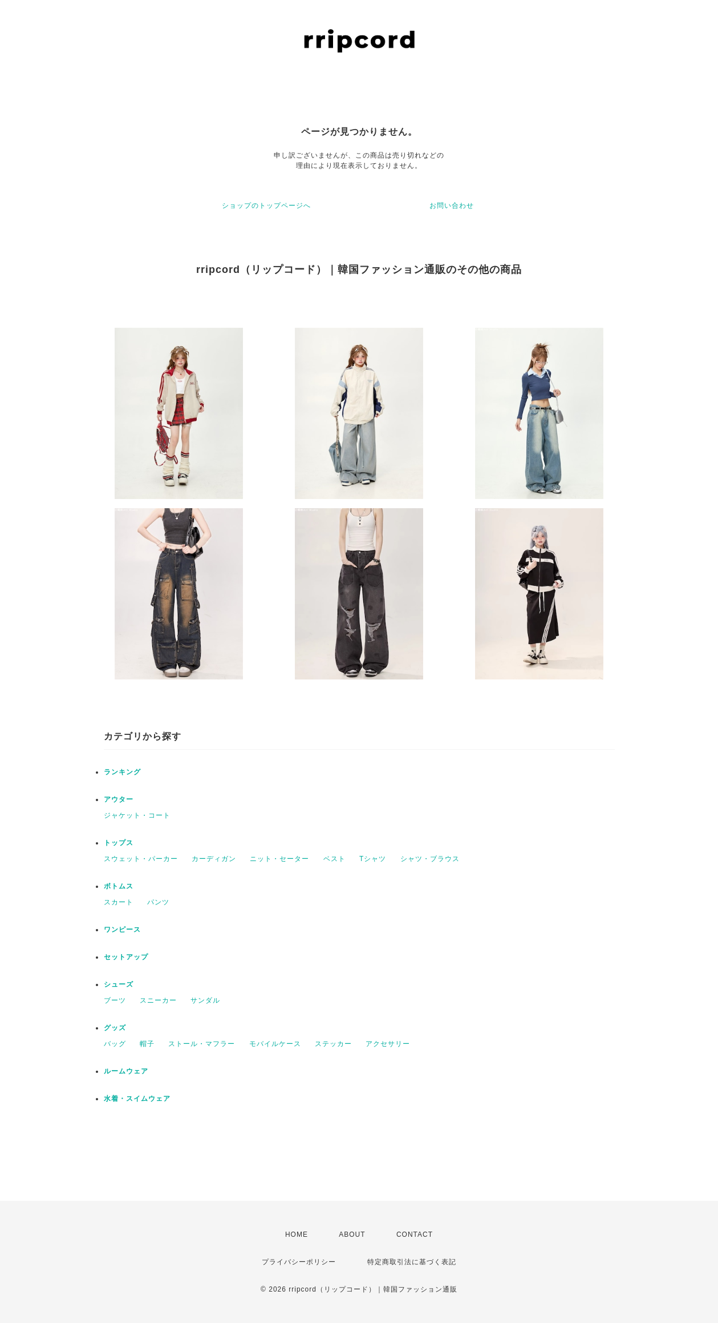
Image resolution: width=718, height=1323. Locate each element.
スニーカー (158, 1000)
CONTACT (414, 1234)
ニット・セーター (279, 859)
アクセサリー (388, 1044)
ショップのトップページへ (266, 206)
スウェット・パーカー (141, 859)
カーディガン (214, 859)
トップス (118, 843)
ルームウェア (126, 1071)
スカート (118, 902)
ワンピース (122, 930)
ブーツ (115, 1000)
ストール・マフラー (201, 1044)
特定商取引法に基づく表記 (411, 1262)
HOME (296, 1234)
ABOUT (352, 1234)
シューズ (118, 984)
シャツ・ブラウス (430, 859)
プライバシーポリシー (299, 1262)
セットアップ (126, 957)
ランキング (122, 772)
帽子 (147, 1044)
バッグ (115, 1044)
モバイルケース (275, 1044)
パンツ (158, 902)
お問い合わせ (451, 206)
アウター (118, 799)
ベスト (334, 859)
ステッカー (333, 1044)
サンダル (205, 1000)
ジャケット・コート (137, 815)
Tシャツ (372, 859)
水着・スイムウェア (137, 1099)
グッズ (115, 1028)
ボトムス (118, 886)
